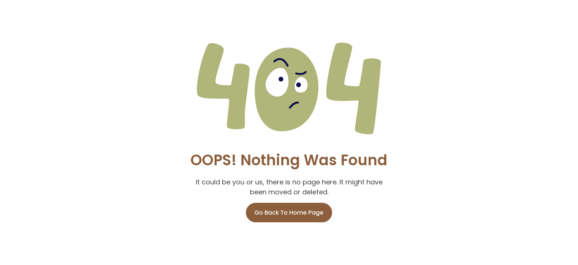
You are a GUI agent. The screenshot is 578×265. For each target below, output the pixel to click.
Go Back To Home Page (289, 212)
